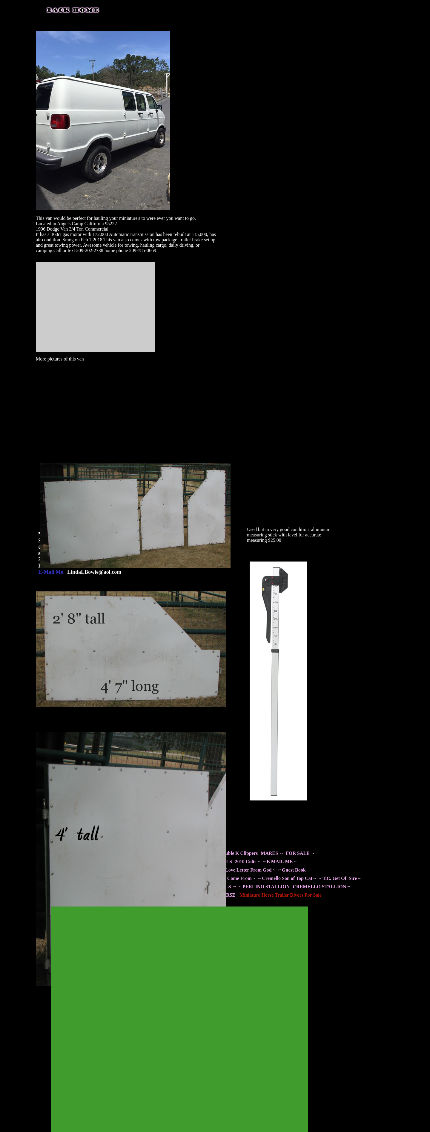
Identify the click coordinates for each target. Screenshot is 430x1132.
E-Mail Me (50, 572)
